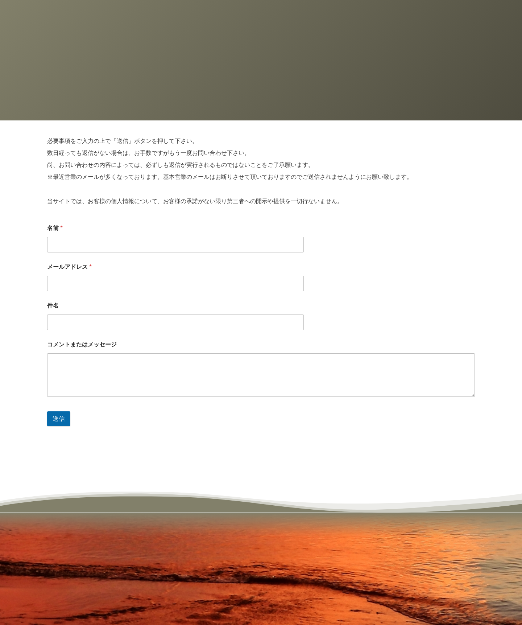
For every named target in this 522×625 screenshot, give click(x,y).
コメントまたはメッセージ (82, 344)
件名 (53, 306)
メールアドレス (69, 267)
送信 (59, 418)
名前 (55, 228)
